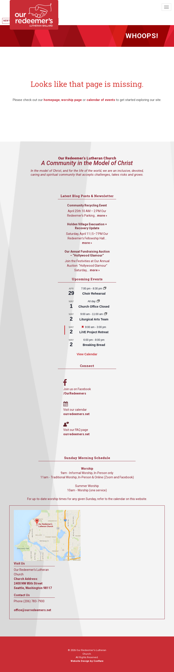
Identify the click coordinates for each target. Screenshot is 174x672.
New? (6, 20)
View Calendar (87, 354)
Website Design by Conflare (87, 661)
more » (102, 215)
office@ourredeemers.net (32, 610)
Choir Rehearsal (93, 293)
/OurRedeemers (74, 393)
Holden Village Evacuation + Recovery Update (87, 226)
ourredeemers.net (76, 414)
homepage (52, 100)
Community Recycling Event (87, 205)
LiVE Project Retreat (94, 332)
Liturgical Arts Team (93, 319)
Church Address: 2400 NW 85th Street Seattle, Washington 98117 (33, 583)
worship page (71, 100)
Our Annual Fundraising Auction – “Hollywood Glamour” (87, 253)
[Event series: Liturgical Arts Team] (105, 314)
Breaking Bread (94, 345)
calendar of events (101, 100)
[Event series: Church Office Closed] (98, 301)
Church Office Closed (93, 306)
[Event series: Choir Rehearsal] (104, 288)
